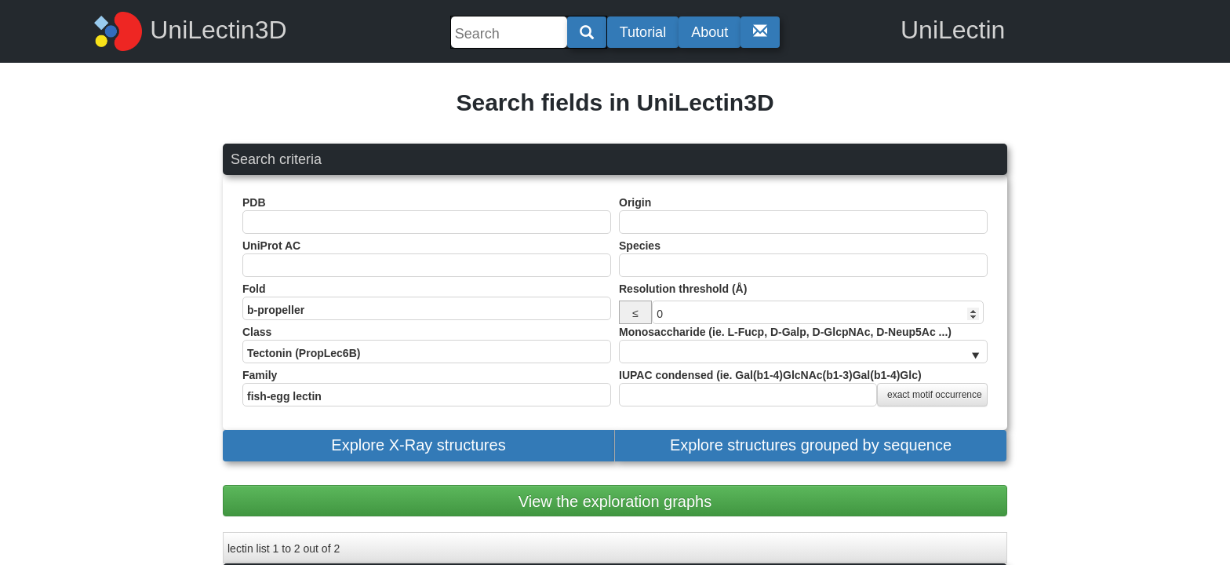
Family (426, 387)
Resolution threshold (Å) (683, 288)
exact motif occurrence (934, 394)
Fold (426, 301)
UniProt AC (426, 258)
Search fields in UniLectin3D (614, 102)
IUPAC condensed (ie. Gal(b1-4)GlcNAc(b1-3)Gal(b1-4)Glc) (803, 387)
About (709, 32)
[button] (418, 445)
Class (426, 344)
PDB (426, 215)
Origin (803, 215)
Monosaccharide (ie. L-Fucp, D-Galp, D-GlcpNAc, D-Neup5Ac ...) (803, 344)
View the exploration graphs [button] (615, 501)
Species (803, 258)
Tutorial (643, 32)
